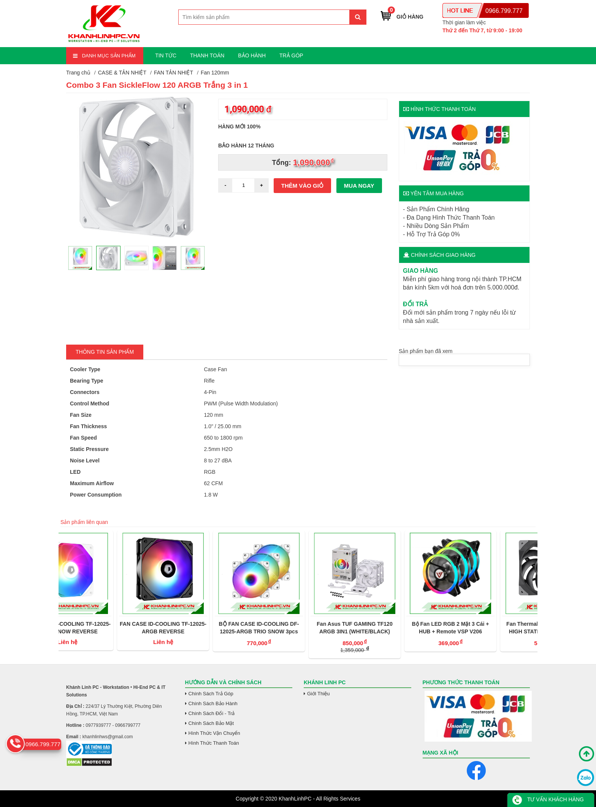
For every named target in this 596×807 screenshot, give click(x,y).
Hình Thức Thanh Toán (214, 743)
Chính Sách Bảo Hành (213, 703)
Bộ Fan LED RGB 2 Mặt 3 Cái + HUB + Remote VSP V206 (489, 628)
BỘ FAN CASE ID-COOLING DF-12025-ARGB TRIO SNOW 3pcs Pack (298, 628)
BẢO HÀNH (252, 55)
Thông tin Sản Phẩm (105, 352)
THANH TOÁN (207, 55)
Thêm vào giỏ (302, 185)
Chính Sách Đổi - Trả (212, 713)
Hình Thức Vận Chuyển (214, 733)
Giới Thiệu (318, 693)
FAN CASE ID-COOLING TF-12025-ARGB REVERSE (202, 628)
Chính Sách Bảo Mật (211, 723)
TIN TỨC (165, 55)
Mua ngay (359, 185)
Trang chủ (78, 73)
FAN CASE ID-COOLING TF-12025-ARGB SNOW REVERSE (106, 628)
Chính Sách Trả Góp (211, 693)
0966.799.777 (504, 11)
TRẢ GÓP (291, 55)
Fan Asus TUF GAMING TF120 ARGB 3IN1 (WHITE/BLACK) (393, 628)
